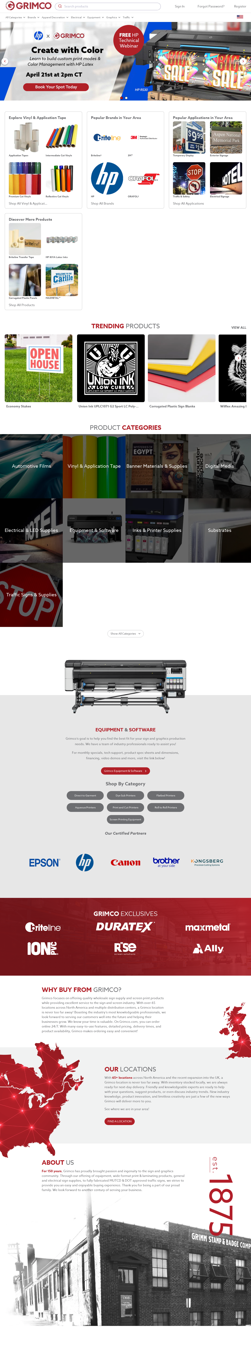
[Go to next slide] (243, 61)
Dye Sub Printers (125, 795)
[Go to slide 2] (126, 98)
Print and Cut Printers (125, 807)
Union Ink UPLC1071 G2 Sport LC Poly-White (110, 406)
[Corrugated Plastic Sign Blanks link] (182, 368)
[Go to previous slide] (4, 61)
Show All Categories (126, 633)
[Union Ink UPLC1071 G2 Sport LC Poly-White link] (111, 368)
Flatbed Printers (165, 795)
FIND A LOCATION (120, 1121)
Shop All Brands (102, 203)
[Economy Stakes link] (38, 368)
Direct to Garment (85, 795)
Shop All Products (22, 305)
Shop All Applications (188, 203)
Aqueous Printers (85, 807)
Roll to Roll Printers (165, 807)
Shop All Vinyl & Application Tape (28, 203)
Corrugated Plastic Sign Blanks (172, 406)
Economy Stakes (18, 406)
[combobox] (108, 6)
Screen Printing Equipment (125, 819)
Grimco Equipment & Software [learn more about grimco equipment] (125, 771)
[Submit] (59, 6)
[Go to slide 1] (121, 98)
